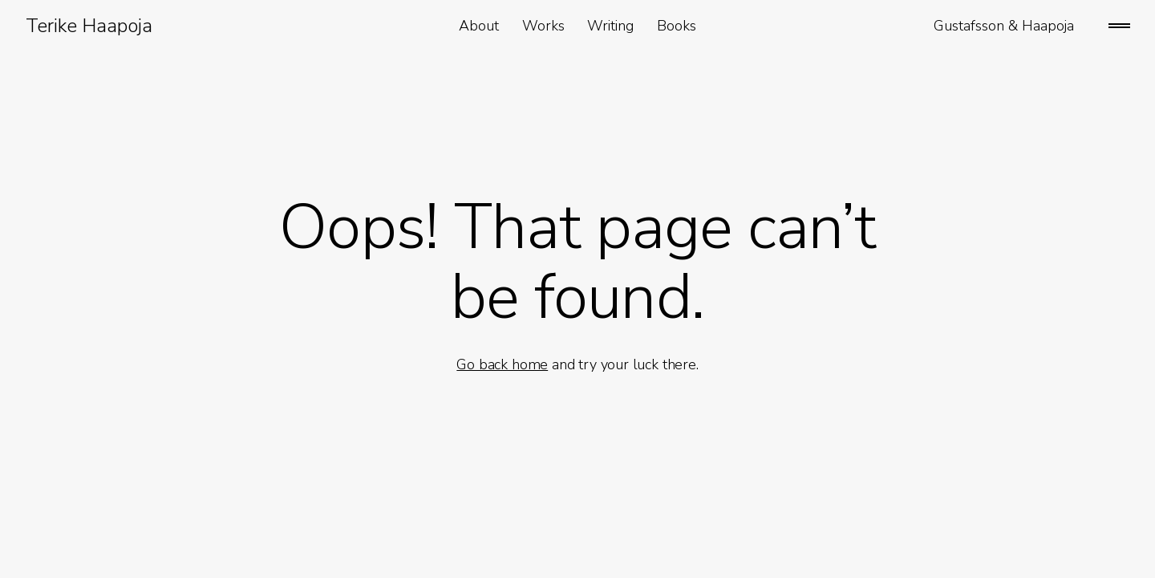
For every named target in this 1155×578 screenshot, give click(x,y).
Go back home (502, 364)
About (479, 25)
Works (543, 25)
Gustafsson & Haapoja (1004, 25)
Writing (610, 25)
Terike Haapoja (89, 26)
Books (676, 25)
